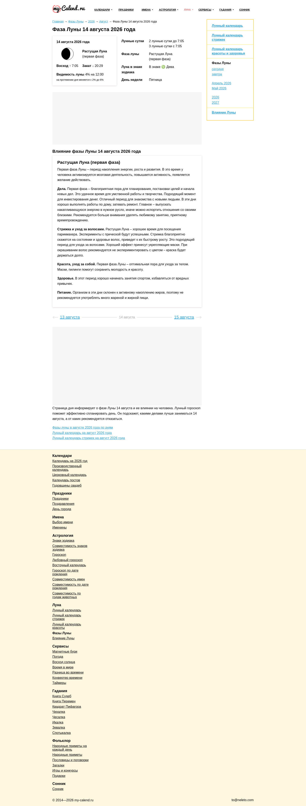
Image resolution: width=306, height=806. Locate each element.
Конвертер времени (67, 677)
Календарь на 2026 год (70, 461)
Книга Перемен (64, 701)
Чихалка (58, 711)
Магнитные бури (64, 651)
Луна (187, 9)
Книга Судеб (61, 696)
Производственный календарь (67, 467)
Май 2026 (219, 88)
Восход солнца (63, 662)
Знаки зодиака (63, 540)
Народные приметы (67, 754)
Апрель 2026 (221, 83)
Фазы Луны (221, 63)
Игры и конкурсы (65, 770)
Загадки (58, 765)
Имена (146, 9)
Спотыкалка (61, 733)
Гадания (225, 9)
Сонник (244, 9)
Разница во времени (68, 672)
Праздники (126, 9)
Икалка (57, 722)
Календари (102, 9)
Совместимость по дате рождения (70, 586)
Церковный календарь (69, 475)
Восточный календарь (69, 565)
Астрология (167, 9)
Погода (57, 656)
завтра (217, 74)
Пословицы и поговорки (70, 760)
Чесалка (58, 717)
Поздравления (63, 503)
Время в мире (63, 667)
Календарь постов (66, 480)
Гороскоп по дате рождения (65, 572)
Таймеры (59, 683)
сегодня (218, 69)
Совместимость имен (68, 579)
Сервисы (204, 9)
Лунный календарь (227, 25)
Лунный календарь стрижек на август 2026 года (88, 438)
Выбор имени (62, 522)
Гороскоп (59, 554)
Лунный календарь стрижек (66, 617)
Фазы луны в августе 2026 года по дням (82, 427)
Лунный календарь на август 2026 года (82, 433)
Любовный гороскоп (67, 560)
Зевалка (58, 727)
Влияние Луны (224, 112)
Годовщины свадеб (67, 485)
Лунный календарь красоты (66, 626)
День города (61, 509)
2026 (215, 97)
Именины (59, 527)
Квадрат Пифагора (66, 706)
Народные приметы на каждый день (69, 747)
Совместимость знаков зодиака (70, 547)
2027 (215, 102)
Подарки (58, 776)
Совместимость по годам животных (66, 595)
